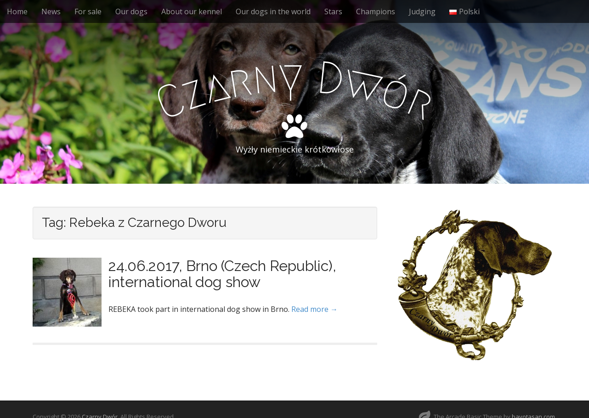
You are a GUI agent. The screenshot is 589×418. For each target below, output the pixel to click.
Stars (333, 11)
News (51, 11)
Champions (375, 11)
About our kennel (191, 11)
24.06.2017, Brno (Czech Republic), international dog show (222, 273)
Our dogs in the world (273, 11)
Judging (422, 11)
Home (17, 11)
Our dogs (131, 11)
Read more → (314, 309)
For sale (88, 11)
